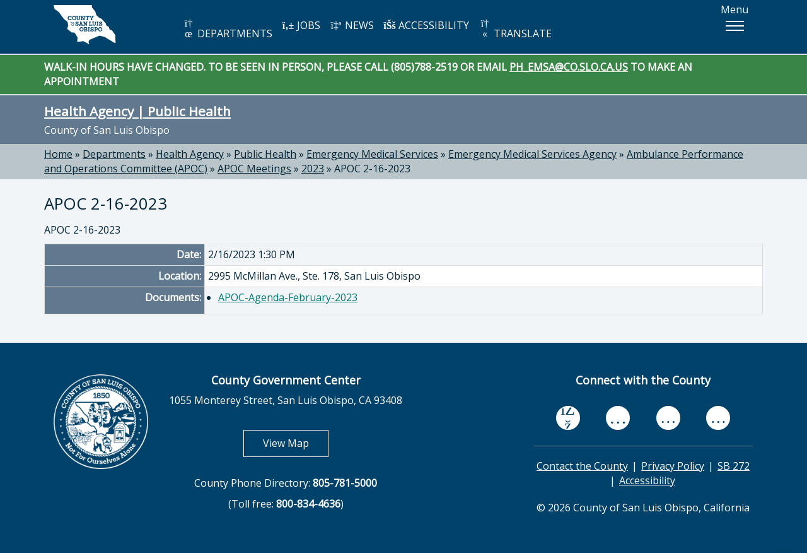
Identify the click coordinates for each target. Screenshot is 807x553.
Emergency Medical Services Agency (532, 154)
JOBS (301, 25)
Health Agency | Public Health (137, 111)
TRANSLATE (515, 29)
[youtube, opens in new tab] (618, 418)
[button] (734, 25)
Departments (114, 154)
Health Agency (190, 154)
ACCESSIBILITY (426, 25)
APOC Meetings (254, 168)
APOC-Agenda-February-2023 (287, 297)
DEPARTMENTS (227, 29)
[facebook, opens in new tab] (568, 418)
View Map (295, 443)
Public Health (265, 154)
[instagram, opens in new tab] (718, 418)
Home (58, 154)
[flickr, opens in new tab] (668, 418)
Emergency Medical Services (372, 154)
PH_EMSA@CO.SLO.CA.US (568, 67)
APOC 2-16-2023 (372, 168)
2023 (312, 168)
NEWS (352, 25)
